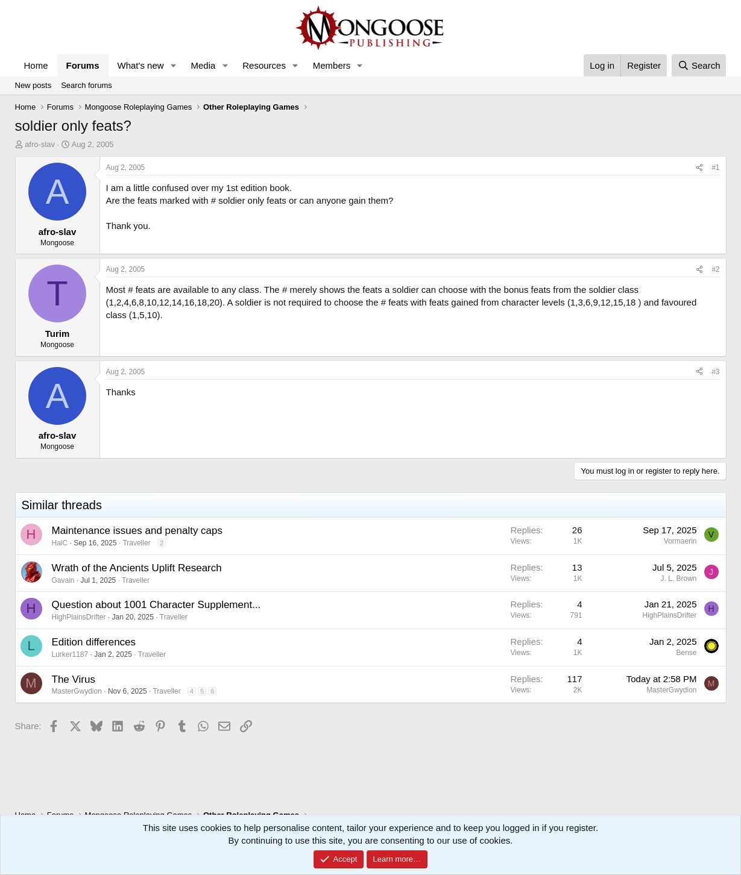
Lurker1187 (70, 654)
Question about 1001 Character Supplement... (156, 604)
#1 (715, 167)
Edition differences (94, 642)
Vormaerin (680, 541)
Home (36, 65)
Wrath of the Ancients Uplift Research (137, 568)
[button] (173, 65)
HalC (60, 543)
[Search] (699, 65)
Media (203, 65)
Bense (686, 652)
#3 (715, 372)
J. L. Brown (678, 578)
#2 (715, 269)
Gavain (63, 580)
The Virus (73, 679)
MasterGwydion (77, 691)
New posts (33, 85)
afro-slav (40, 144)
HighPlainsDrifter (79, 617)
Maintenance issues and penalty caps (137, 530)
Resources (264, 65)
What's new (141, 65)
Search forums (86, 85)
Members (332, 65)
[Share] (699, 168)
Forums (82, 65)
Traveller (136, 543)
